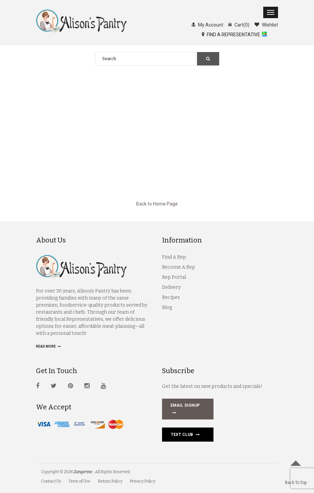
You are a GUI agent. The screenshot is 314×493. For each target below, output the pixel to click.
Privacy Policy (142, 481)
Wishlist (266, 24)
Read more (48, 346)
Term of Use (79, 481)
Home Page (165, 204)
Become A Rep (178, 267)
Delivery (171, 287)
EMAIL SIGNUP (185, 409)
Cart (238, 24)
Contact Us (51, 481)
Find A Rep (174, 257)
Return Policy (110, 481)
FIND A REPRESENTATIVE (231, 34)
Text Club (185, 434)
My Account (207, 24)
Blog (167, 307)
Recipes (171, 297)
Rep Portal (174, 277)
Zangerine (83, 471)
